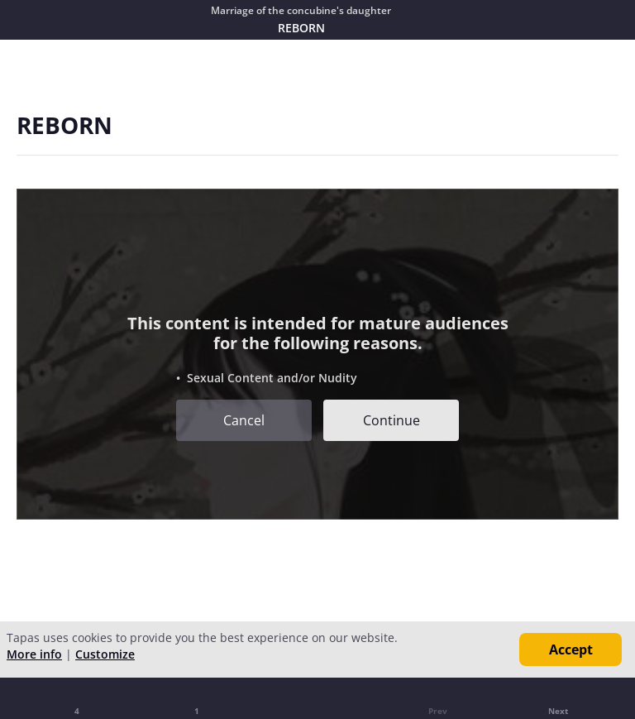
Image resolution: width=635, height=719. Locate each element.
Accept (571, 649)
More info (34, 654)
